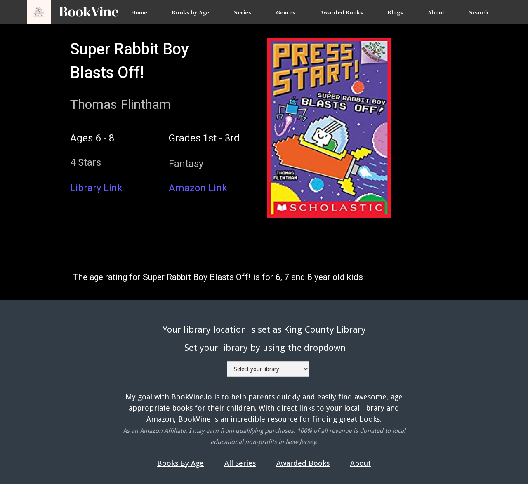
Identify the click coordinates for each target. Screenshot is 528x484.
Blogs (395, 12)
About (436, 12)
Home (139, 12)
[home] (85, 8)
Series (242, 12)
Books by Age (190, 12)
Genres (285, 12)
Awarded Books (341, 12)
